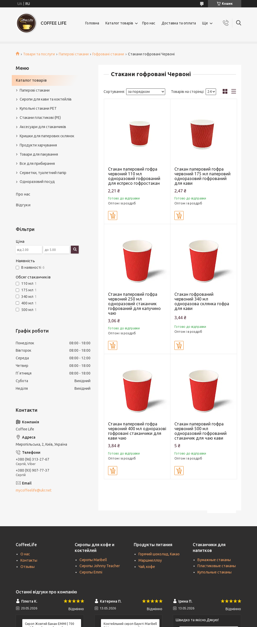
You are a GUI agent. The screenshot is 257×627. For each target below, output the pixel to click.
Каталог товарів (119, 23)
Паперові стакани (74, 54)
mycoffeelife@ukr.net (33, 490)
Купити (112, 215)
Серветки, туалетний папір (43, 173)
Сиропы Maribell (93, 560)
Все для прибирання (37, 163)
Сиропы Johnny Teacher (99, 566)
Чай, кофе (146, 567)
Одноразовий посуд (37, 182)
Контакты (28, 560)
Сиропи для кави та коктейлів (46, 99)
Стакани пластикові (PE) (40, 117)
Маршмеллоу (150, 560)
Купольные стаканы (214, 572)
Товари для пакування (39, 154)
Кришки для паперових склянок (47, 136)
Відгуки (23, 205)
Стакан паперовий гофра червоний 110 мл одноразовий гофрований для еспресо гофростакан (134, 176)
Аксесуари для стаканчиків (43, 127)
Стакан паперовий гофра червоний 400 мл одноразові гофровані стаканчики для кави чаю (137, 430)
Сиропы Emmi (90, 572)
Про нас (148, 23)
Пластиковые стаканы (216, 566)
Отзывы (27, 567)
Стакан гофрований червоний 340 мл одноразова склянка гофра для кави (201, 301)
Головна (92, 23)
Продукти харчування (38, 145)
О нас (25, 554)
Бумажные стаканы (214, 560)
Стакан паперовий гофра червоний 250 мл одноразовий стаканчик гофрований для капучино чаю (134, 303)
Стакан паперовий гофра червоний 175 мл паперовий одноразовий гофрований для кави (202, 176)
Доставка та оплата (179, 23)
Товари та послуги (39, 54)
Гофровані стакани (108, 54)
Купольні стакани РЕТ (38, 108)
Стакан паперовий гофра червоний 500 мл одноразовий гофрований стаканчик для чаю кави (200, 430)
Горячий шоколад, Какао (159, 554)
